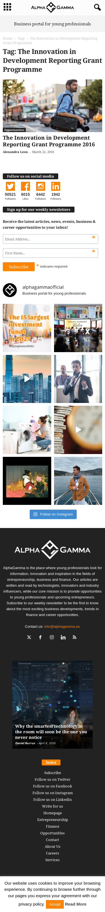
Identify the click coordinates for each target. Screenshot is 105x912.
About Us (52, 846)
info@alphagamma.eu (62, 626)
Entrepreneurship (52, 819)
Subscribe (52, 772)
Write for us (52, 806)
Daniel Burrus (25, 743)
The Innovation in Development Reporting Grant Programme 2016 (49, 141)
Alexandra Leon (15, 152)
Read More (76, 904)
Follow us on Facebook (52, 786)
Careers (52, 853)
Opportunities (14, 130)
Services (52, 859)
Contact (52, 839)
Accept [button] (54, 904)
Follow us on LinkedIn (52, 799)
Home (7, 38)
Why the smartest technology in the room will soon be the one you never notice (51, 731)
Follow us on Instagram (52, 792)
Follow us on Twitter (52, 779)
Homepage (52, 812)
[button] (96, 7)
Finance (52, 826)
